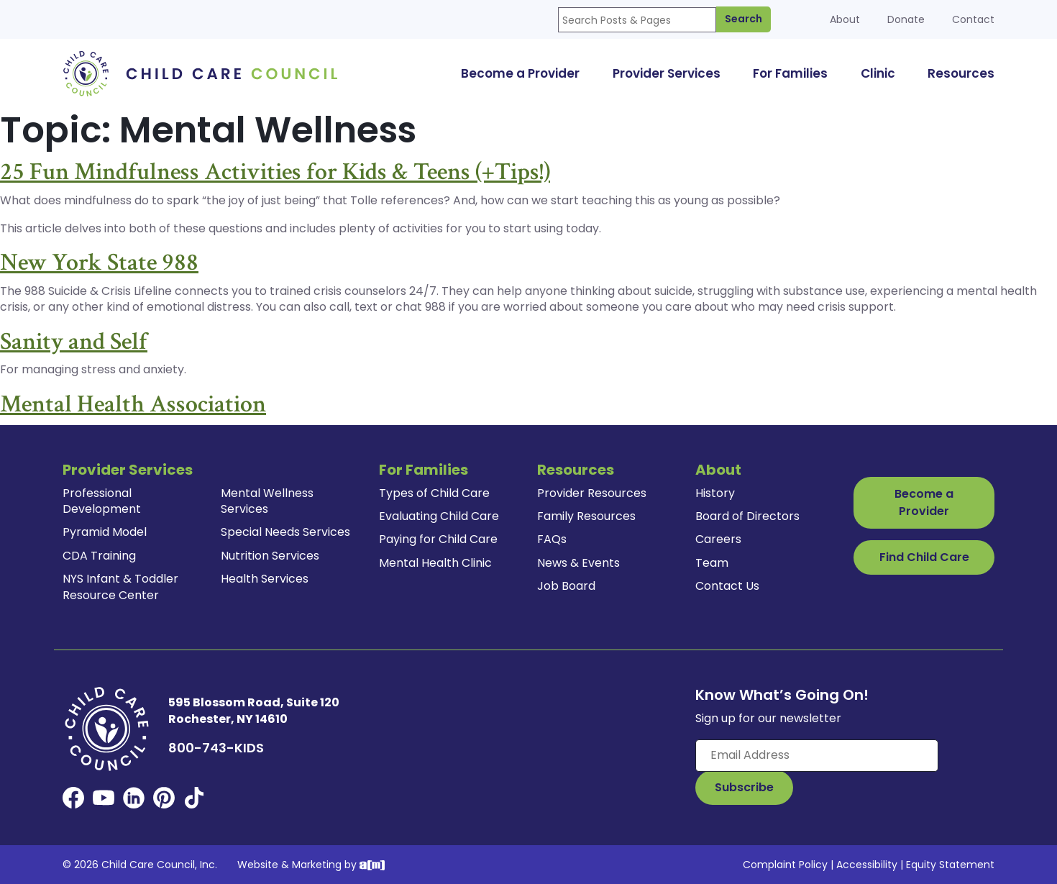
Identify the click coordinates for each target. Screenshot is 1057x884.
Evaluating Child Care (439, 516)
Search (743, 19)
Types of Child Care (434, 493)
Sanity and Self (73, 341)
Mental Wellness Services (267, 501)
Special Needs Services (285, 532)
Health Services (264, 578)
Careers (718, 539)
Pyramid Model (105, 532)
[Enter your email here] (816, 755)
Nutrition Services (270, 555)
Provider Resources (591, 493)
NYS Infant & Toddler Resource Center (120, 586)
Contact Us (727, 586)
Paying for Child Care (438, 539)
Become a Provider (923, 502)
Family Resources (586, 516)
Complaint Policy (785, 864)
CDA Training (99, 555)
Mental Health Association (133, 404)
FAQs (552, 539)
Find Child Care (924, 557)
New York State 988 (99, 262)
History (715, 493)
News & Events (578, 563)
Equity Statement (950, 864)
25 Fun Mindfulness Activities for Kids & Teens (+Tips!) (275, 172)
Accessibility (866, 864)
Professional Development (102, 501)
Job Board (566, 586)
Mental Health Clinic (435, 563)
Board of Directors (747, 516)
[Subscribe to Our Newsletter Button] (744, 787)
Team (711, 563)
